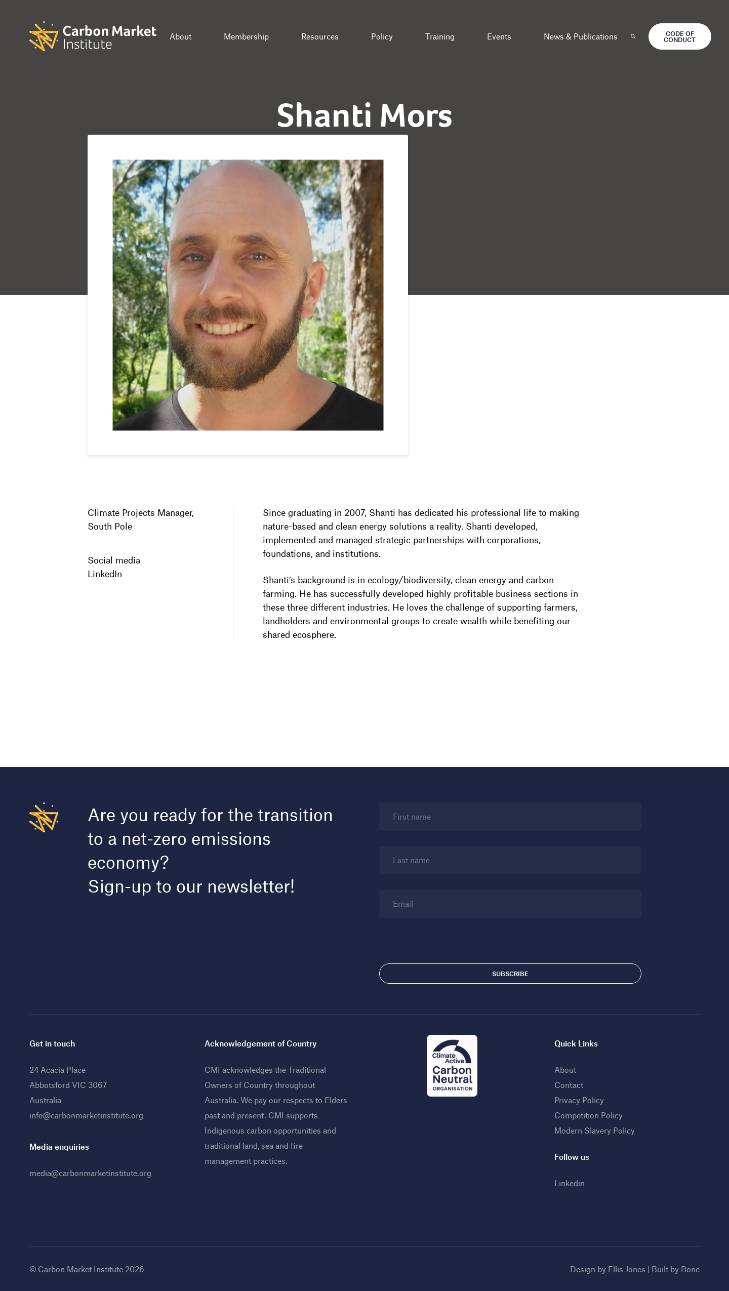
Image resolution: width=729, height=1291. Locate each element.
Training (440, 36)
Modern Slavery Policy (594, 1130)
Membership (246, 36)
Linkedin (569, 1183)
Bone (690, 1269)
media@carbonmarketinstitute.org (90, 1173)
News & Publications (581, 36)
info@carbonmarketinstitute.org (86, 1115)
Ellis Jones (626, 1269)
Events (499, 36)
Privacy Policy (579, 1100)
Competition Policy (588, 1115)
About (180, 36)
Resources (320, 36)
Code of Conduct (680, 36)
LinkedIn (105, 573)
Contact (568, 1085)
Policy (382, 36)
